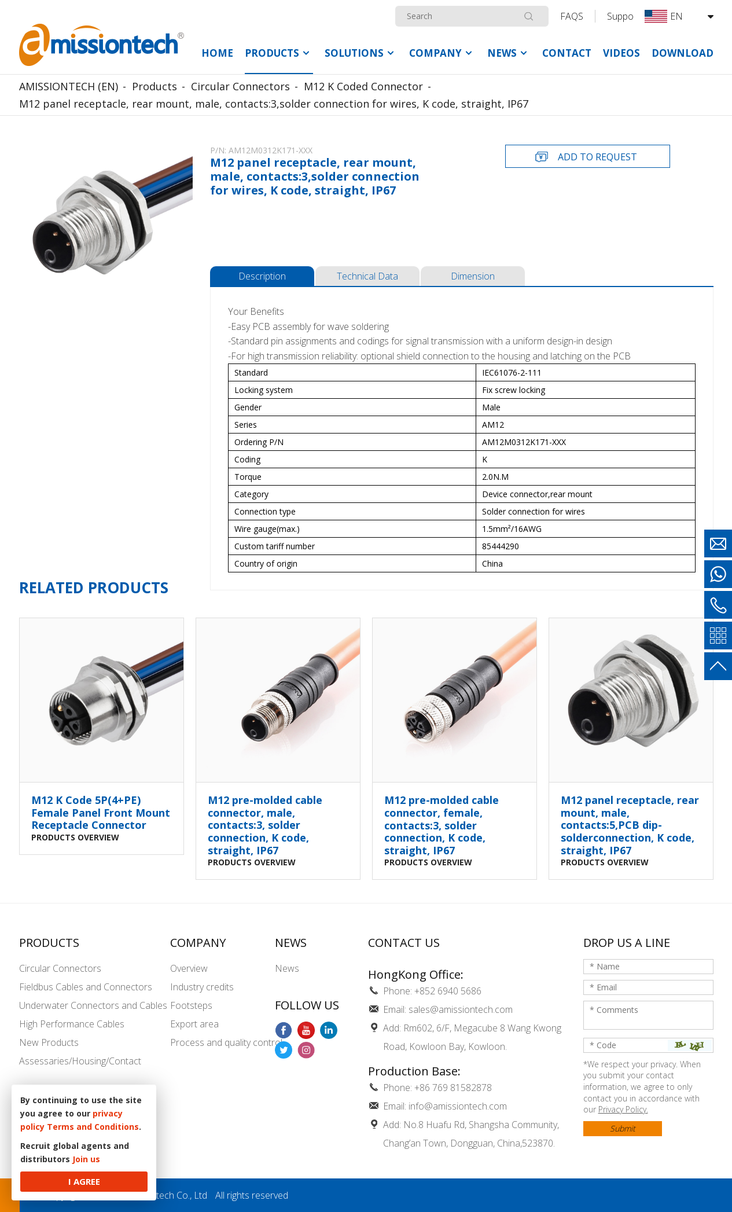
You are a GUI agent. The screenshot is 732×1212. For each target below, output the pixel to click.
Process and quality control (226, 1042)
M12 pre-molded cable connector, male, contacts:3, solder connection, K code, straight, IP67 (265, 825)
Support (623, 16)
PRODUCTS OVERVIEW (75, 836)
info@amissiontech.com (458, 1106)
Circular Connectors (60, 968)
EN (664, 16)
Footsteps (191, 1005)
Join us (86, 1159)
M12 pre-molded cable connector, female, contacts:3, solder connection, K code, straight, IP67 (441, 825)
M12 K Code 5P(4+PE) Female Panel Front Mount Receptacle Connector (100, 813)
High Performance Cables (71, 1024)
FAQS (571, 16)
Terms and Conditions (93, 1126)
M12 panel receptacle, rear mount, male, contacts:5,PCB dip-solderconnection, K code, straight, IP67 (630, 825)
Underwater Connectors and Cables (93, 1005)
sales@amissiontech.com (461, 1009)
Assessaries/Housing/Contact (80, 1061)
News (287, 968)
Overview (189, 968)
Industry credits (202, 986)
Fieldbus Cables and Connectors (85, 986)
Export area (194, 1024)
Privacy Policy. (623, 1109)
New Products (49, 1042)
